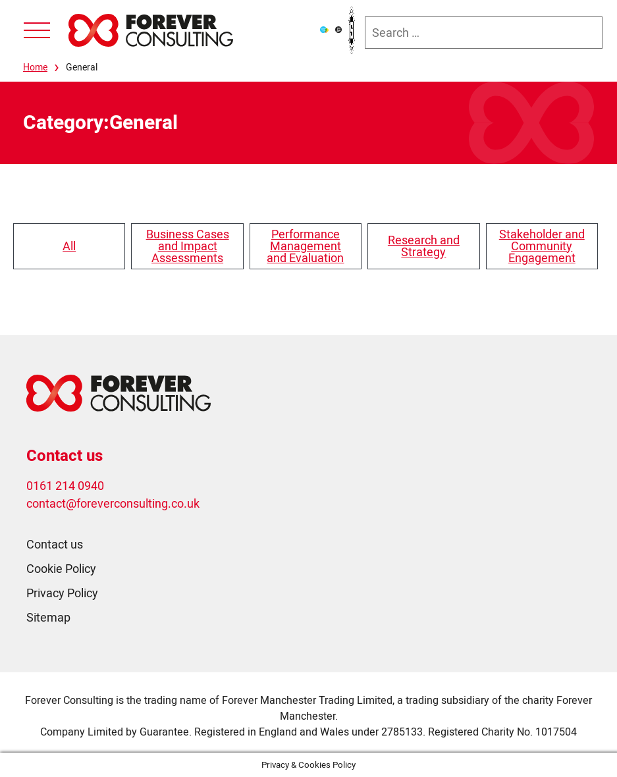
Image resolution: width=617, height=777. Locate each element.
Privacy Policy (62, 593)
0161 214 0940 (65, 485)
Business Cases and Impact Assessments (187, 246)
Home (35, 67)
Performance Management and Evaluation (305, 246)
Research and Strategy (424, 246)
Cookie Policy (61, 568)
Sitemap (48, 617)
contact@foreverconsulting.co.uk (113, 503)
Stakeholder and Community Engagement (542, 246)
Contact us (54, 544)
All (69, 246)
